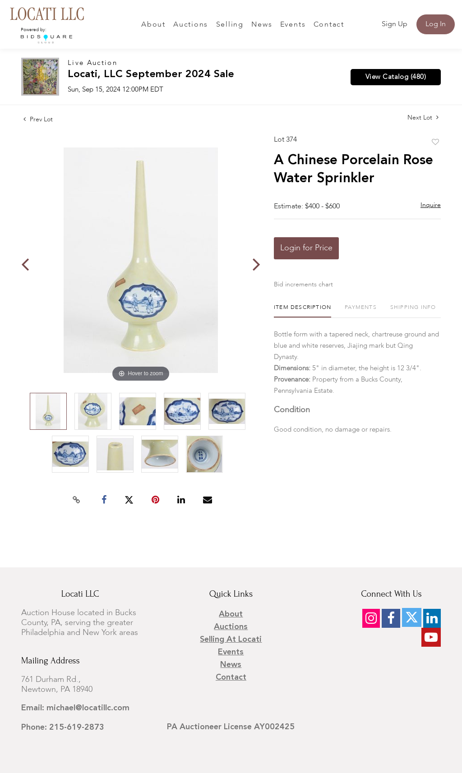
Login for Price (306, 248)
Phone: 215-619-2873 (62, 727)
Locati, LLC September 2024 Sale (151, 74)
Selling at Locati (231, 639)
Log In (435, 24)
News (261, 24)
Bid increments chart (303, 284)
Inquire (430, 205)
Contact (329, 24)
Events (293, 24)
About (153, 24)
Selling (230, 24)
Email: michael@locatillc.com (75, 708)
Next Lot (423, 117)
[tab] (302, 310)
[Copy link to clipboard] (76, 500)
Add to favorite (435, 142)
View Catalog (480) (395, 77)
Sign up (394, 24)
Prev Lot (38, 119)
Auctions (190, 24)
